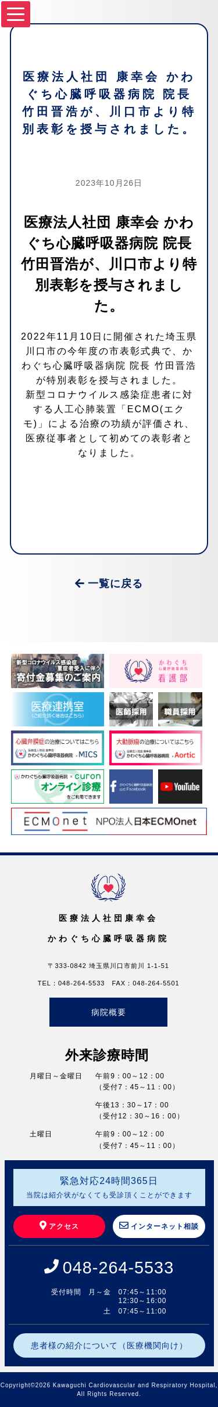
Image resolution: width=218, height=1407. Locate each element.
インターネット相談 (159, 1225)
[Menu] (15, 14)
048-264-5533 (118, 1267)
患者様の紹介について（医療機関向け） (109, 1345)
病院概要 (108, 1012)
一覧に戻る (109, 583)
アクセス (59, 1225)
